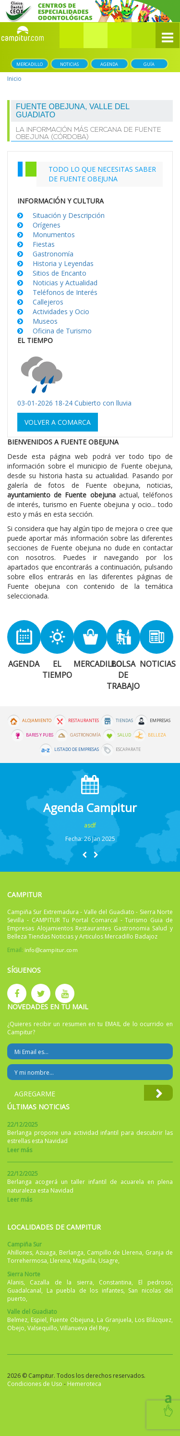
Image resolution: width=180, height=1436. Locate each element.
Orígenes (46, 224)
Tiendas (124, 721)
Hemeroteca (84, 1384)
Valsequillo (42, 1328)
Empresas (160, 721)
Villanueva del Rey (84, 1328)
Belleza (157, 735)
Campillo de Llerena (115, 1252)
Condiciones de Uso (34, 1384)
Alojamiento (36, 721)
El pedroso (154, 1282)
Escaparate (128, 749)
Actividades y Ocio (61, 311)
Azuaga (46, 1252)
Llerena (60, 1261)
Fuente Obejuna (72, 1320)
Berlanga (71, 1252)
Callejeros (48, 301)
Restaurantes (83, 721)
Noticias (69, 64)
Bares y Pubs (39, 735)
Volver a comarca (57, 422)
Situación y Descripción (69, 215)
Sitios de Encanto (59, 273)
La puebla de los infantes (85, 1290)
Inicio (14, 79)
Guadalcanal (24, 1290)
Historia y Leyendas (63, 263)
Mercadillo (29, 64)
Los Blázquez (153, 1320)
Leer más (19, 1150)
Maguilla (84, 1261)
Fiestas (44, 244)
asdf (90, 825)
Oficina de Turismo (62, 330)
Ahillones (19, 1252)
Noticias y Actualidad (65, 282)
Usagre (108, 1261)
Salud (124, 735)
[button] (96, 35)
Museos (45, 321)
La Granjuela (114, 1320)
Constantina (115, 1282)
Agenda (109, 64)
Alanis (15, 1282)
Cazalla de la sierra (61, 1282)
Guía (149, 64)
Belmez (17, 1320)
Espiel (39, 1320)
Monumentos (54, 234)
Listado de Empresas (76, 749)
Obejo (15, 1328)
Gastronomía (53, 253)
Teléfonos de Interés (65, 292)
